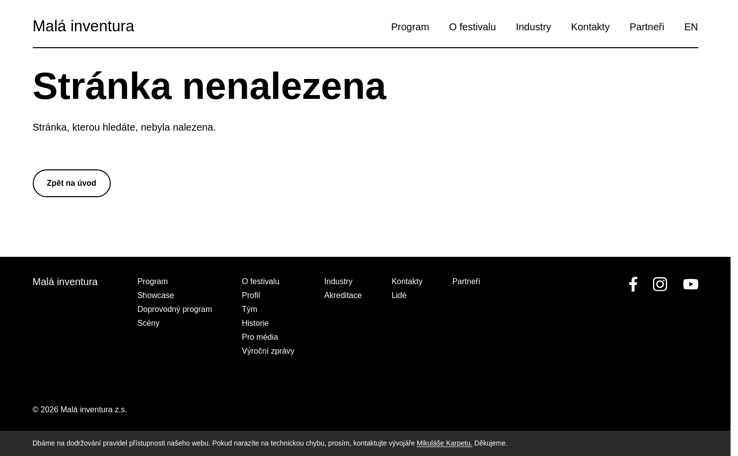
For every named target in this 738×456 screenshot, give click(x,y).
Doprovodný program (175, 309)
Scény (148, 323)
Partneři (647, 26)
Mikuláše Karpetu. (444, 443)
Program (410, 26)
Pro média (260, 337)
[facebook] (633, 284)
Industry (533, 26)
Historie (255, 323)
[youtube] (688, 284)
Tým (249, 309)
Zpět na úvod (71, 183)
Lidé (398, 295)
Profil (251, 295)
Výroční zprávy (268, 351)
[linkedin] (660, 284)
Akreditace (343, 295)
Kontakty (590, 26)
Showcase (156, 295)
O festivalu (472, 26)
